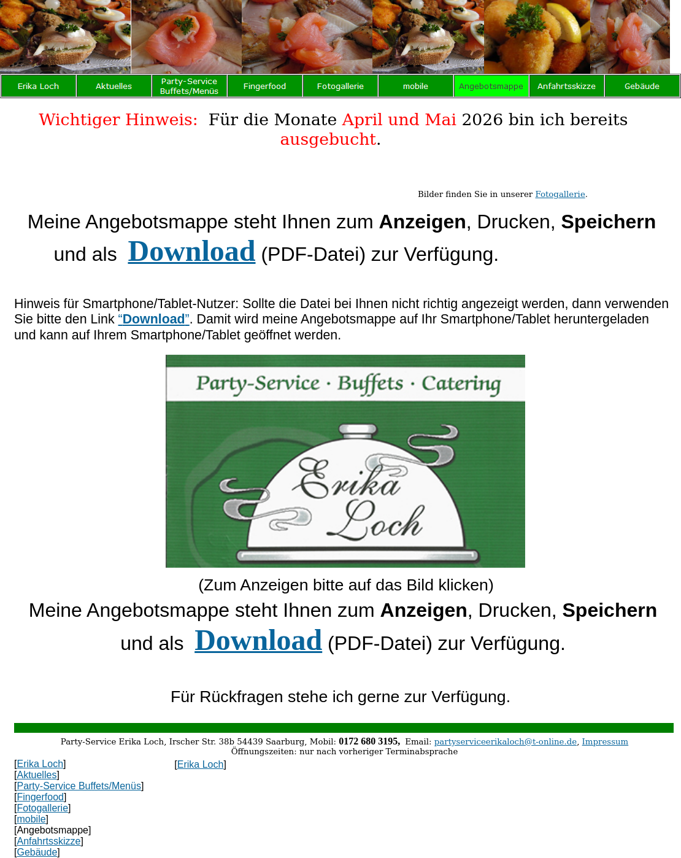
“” (154, 319)
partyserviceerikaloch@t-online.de (505, 741)
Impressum (605, 741)
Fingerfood (40, 797)
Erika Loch (40, 764)
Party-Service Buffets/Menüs (78, 786)
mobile (31, 819)
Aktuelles (36, 775)
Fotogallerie (560, 194)
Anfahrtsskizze (48, 841)
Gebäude (37, 852)
